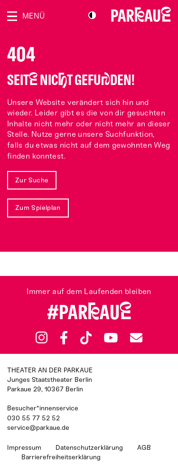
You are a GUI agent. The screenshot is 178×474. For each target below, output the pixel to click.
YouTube (111, 337)
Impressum (24, 448)
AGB (144, 448)
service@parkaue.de (38, 428)
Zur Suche (31, 180)
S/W (92, 15)
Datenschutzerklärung (89, 448)
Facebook (63, 337)
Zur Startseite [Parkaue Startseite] (141, 14)
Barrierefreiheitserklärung (61, 457)
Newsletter (136, 337)
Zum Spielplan (38, 208)
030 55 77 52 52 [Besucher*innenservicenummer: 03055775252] (33, 418)
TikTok (86, 337)
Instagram (41, 337)
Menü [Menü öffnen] (33, 15)
